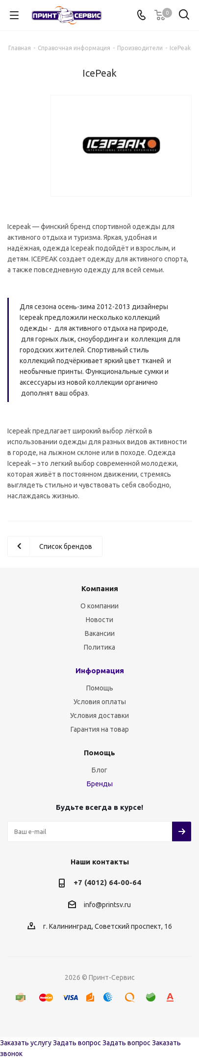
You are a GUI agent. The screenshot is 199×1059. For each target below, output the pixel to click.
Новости (99, 620)
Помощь (99, 688)
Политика (99, 647)
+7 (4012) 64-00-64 (107, 882)
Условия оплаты (100, 702)
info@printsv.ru (107, 905)
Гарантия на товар (100, 729)
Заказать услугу (25, 1043)
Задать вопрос (77, 1043)
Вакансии (100, 633)
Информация (99, 670)
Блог (99, 770)
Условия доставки (99, 715)
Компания (99, 588)
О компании (99, 606)
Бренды (100, 784)
